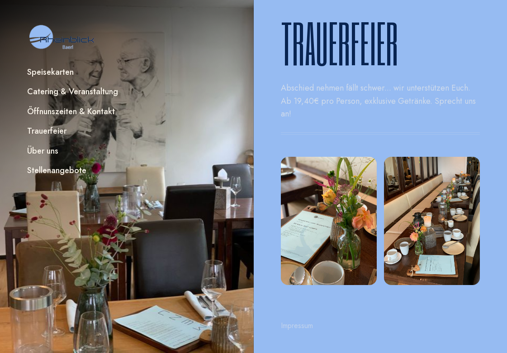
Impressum (297, 325)
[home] (62, 37)
